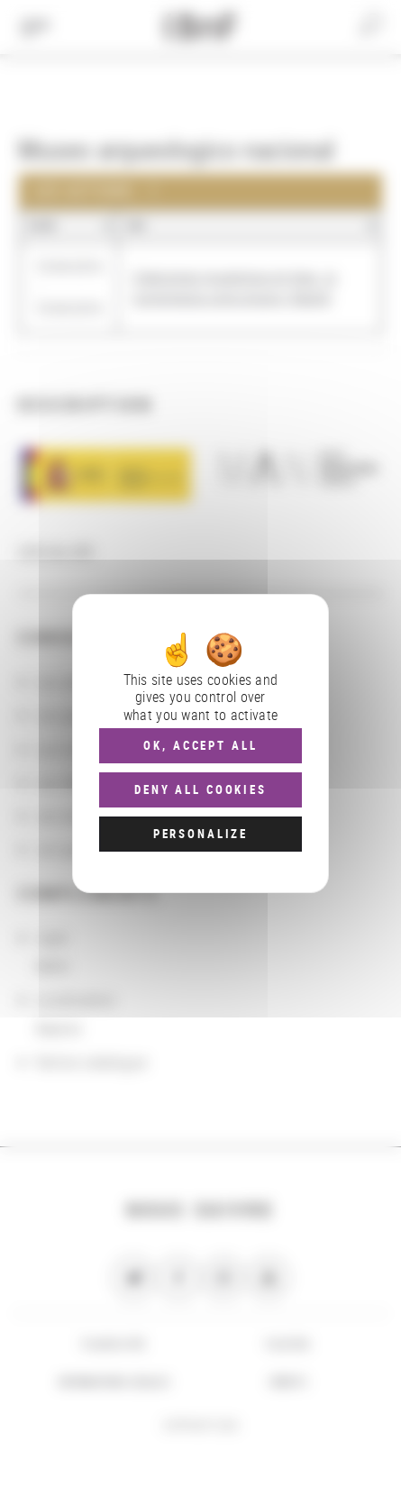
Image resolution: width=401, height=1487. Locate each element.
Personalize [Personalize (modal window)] (200, 834)
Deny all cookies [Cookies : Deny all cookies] (200, 789)
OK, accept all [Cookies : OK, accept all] (200, 745)
